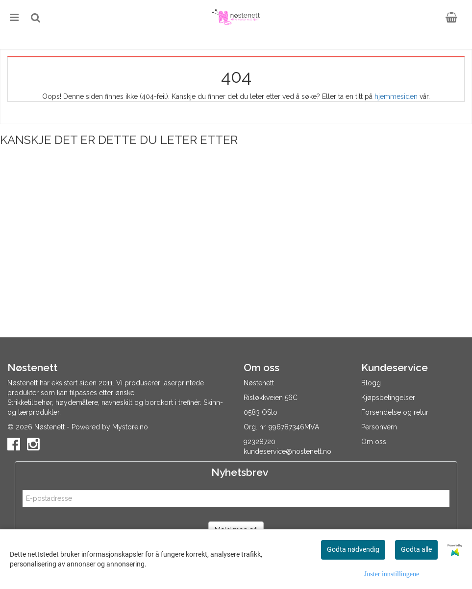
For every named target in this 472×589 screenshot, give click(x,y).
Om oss (373, 442)
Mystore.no (130, 427)
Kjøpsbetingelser (388, 397)
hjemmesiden (396, 96)
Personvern (379, 427)
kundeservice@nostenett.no (287, 451)
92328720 (259, 442)
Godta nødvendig (353, 549)
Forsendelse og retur (394, 412)
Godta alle (416, 549)
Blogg (371, 383)
